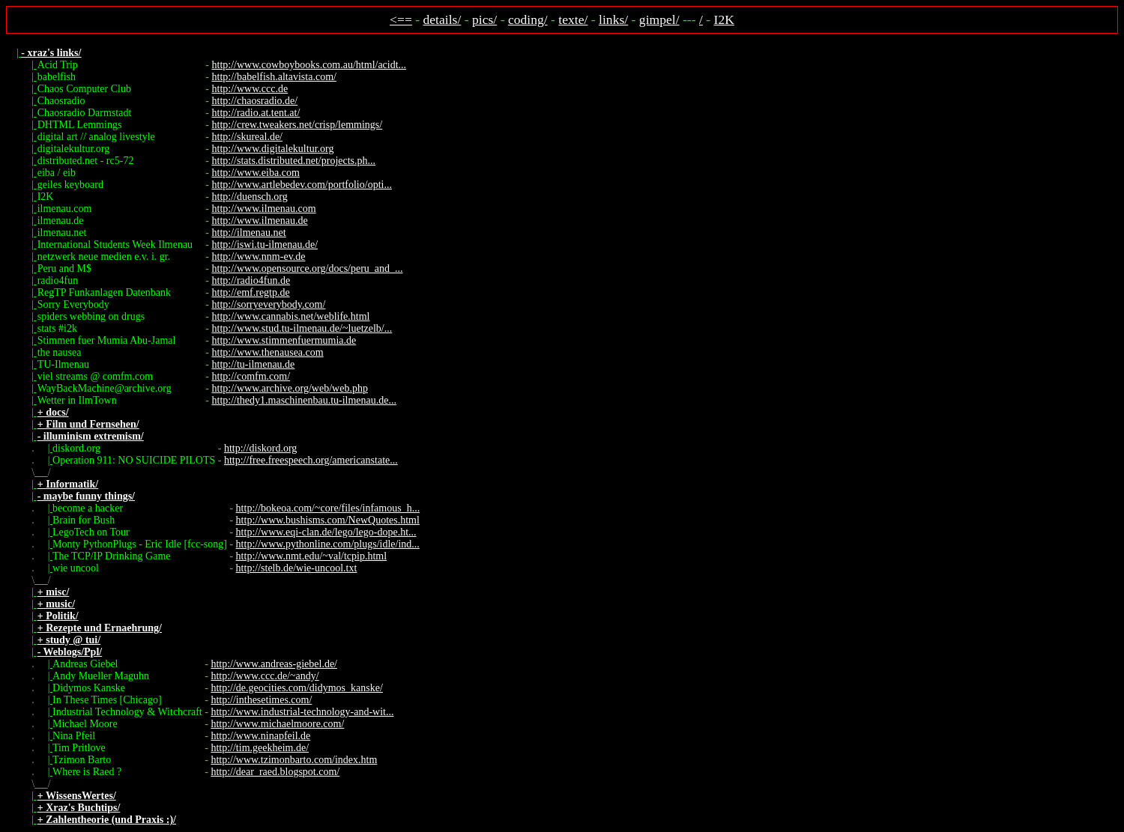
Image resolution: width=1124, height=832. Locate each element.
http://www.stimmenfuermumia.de (284, 340)
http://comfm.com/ (251, 376)
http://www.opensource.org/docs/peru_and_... (307, 268)
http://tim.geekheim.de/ (260, 747)
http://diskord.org (260, 448)
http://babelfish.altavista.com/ (274, 76)
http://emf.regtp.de (251, 292)
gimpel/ (659, 19)
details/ (442, 19)
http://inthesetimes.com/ (261, 699)
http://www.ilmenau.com (264, 208)
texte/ (572, 19)
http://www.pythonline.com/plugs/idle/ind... (328, 544)
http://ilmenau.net (249, 232)
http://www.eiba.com (256, 172)
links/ (613, 19)
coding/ (528, 19)
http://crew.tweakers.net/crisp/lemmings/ (297, 124)
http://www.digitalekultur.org (273, 148)
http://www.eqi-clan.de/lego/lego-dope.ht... (326, 532)
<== (401, 19)
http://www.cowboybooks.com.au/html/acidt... (309, 64)
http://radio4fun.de (251, 280)
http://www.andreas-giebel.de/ (274, 663)
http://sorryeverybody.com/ (269, 304)
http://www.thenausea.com (268, 352)
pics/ (484, 19)
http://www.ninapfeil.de (260, 735)
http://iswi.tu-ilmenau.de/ (265, 244)
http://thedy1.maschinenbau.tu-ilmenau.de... (304, 400)
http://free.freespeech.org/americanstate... (311, 460)
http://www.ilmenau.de (260, 220)
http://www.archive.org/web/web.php (290, 388)
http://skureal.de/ (247, 136)
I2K (724, 19)
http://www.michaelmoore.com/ (277, 723)
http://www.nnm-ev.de (259, 256)
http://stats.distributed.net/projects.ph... (294, 160)
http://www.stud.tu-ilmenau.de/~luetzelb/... (302, 328)
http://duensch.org (250, 196)
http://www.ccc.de (250, 88)
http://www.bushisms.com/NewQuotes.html (328, 520)
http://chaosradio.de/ (255, 100)
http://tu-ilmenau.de (253, 364)
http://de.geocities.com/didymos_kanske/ (296, 687)
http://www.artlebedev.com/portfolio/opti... (302, 184)
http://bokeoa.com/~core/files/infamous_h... (328, 508)
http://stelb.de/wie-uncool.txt (296, 568)
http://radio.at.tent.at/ (256, 112)
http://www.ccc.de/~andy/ (264, 675)
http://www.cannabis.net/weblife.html (291, 316)
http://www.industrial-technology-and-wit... (302, 711)
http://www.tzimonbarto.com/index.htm (294, 759)
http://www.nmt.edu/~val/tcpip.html (311, 556)
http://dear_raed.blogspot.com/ (275, 771)
